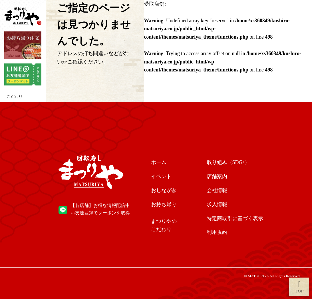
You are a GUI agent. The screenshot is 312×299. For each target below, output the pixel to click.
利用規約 (217, 232)
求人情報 (217, 204)
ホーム (158, 162)
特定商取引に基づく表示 (235, 218)
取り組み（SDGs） (228, 162)
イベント (161, 176)
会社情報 (217, 190)
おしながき (164, 190)
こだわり (15, 96)
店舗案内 (217, 176)
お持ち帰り (164, 204)
